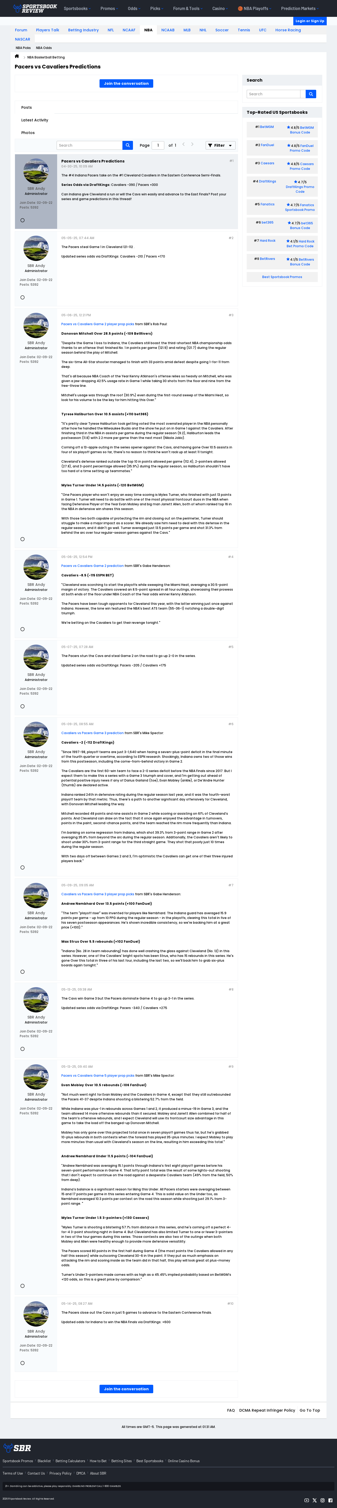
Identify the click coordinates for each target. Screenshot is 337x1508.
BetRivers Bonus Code (302, 261)
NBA (148, 30)
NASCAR (22, 39)
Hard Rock (267, 240)
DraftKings (267, 181)
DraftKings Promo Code (300, 189)
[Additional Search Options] (303, 94)
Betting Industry (83, 30)
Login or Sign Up (310, 21)
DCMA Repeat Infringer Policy (267, 1410)
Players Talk (47, 30)
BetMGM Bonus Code (302, 130)
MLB (187, 30)
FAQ (231, 1410)
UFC (262, 30)
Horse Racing (288, 30)
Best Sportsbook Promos (282, 277)
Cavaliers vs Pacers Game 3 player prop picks (97, 894)
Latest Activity (34, 120)
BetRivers (267, 258)
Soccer (222, 30)
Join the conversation (126, 83)
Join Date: (28, 202)
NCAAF (129, 30)
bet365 (268, 222)
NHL (203, 30)
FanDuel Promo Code (302, 148)
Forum (21, 30)
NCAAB (168, 30)
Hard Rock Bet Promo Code (300, 243)
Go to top (310, 1410)
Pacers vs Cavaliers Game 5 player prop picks (98, 1075)
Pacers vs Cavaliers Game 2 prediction (92, 565)
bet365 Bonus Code (301, 225)
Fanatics (268, 204)
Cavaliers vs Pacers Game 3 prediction (92, 733)
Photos (28, 132)
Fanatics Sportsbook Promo (300, 207)
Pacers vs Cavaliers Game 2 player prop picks (98, 324)
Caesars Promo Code (302, 166)
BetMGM (267, 127)
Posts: (25, 207)
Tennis (244, 30)
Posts (26, 107)
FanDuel (267, 145)
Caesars (267, 163)
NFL (111, 30)
